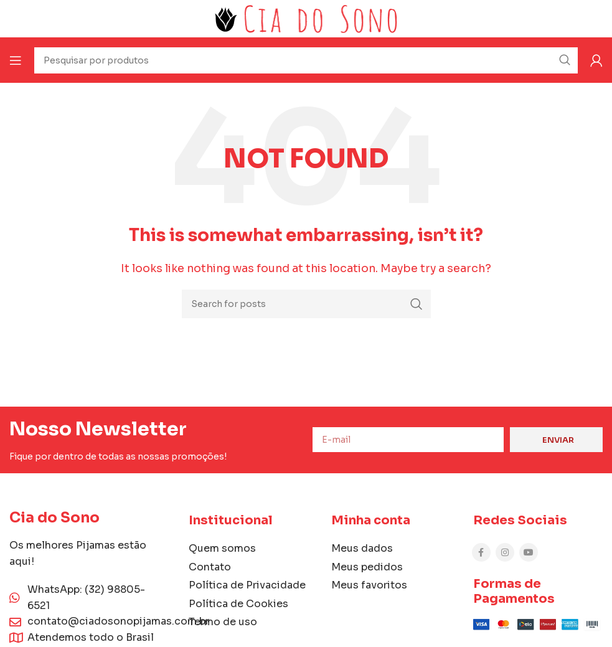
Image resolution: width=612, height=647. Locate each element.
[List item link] (396, 549)
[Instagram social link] (505, 552)
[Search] (306, 304)
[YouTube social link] (528, 552)
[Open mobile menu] (15, 60)
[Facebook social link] (481, 552)
